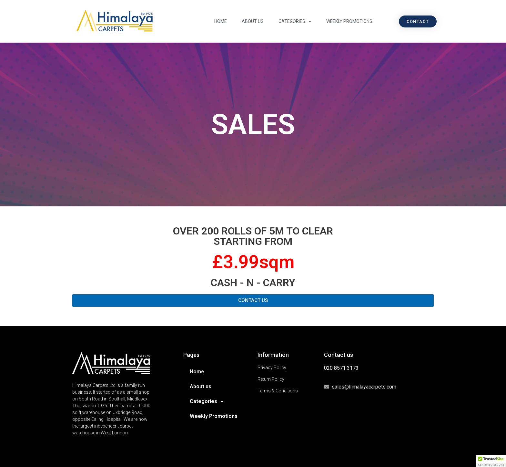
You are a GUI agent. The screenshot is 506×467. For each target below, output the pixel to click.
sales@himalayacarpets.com (364, 387)
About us (253, 21)
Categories (294, 21)
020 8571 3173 (341, 368)
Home (220, 21)
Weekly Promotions (349, 21)
